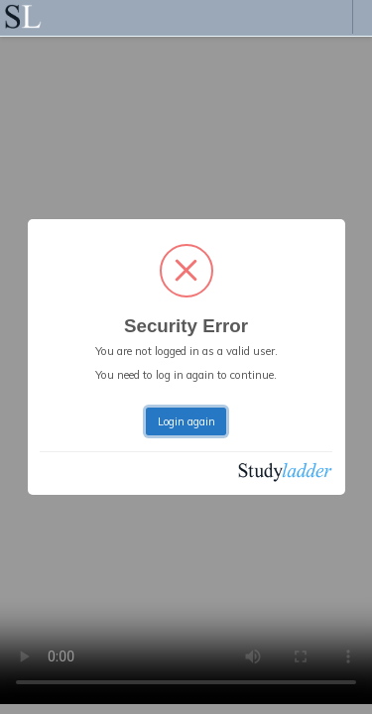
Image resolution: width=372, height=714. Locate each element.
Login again (186, 421)
